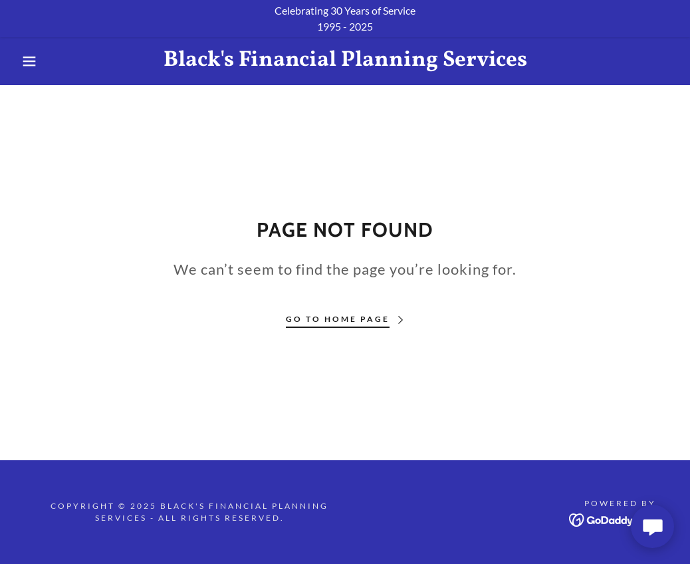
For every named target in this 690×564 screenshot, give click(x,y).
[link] (345, 61)
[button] (34, 61)
